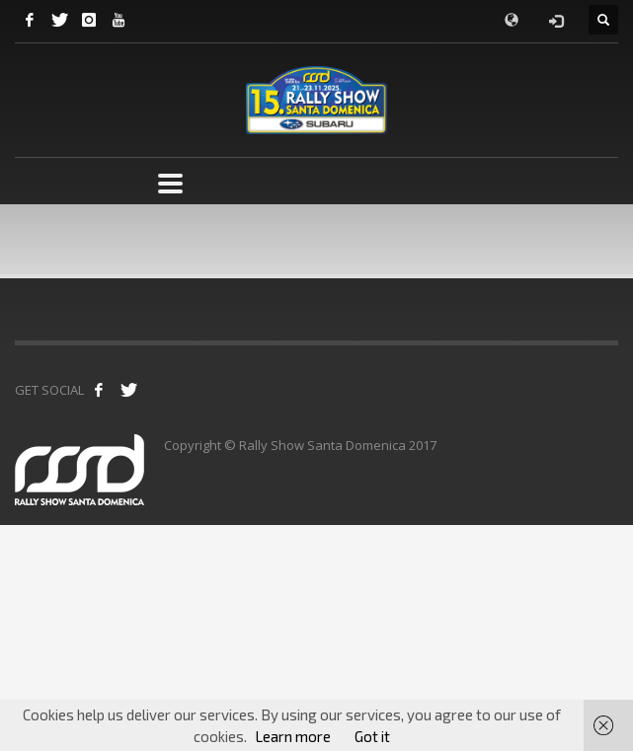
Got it (372, 736)
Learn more (293, 736)
